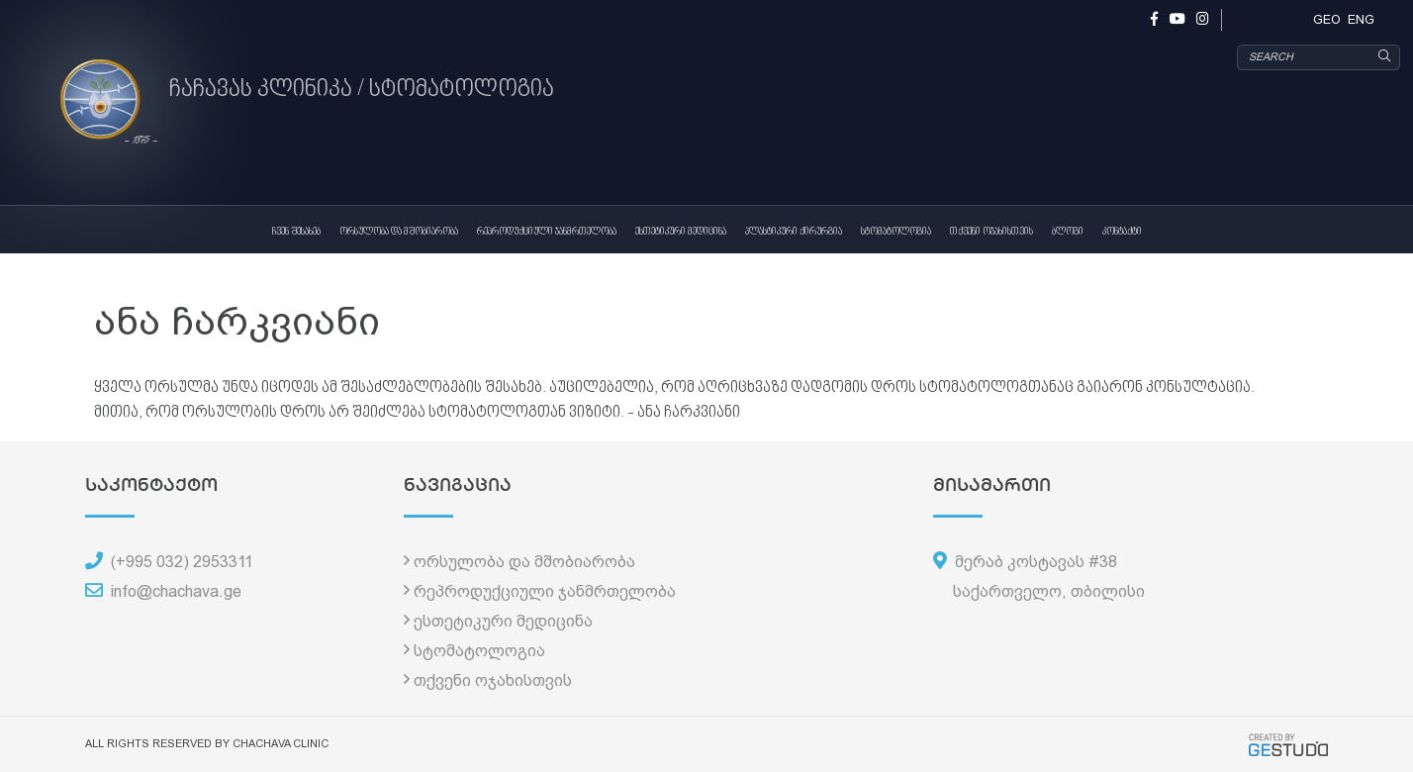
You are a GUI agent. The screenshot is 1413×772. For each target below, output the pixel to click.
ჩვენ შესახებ (296, 232)
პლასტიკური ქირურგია (793, 232)
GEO (1327, 19)
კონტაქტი (1122, 232)
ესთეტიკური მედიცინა (680, 232)
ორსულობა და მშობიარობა (398, 232)
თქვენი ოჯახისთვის (991, 232)
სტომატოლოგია (896, 232)
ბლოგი (1067, 232)
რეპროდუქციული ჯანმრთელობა (546, 232)
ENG (1361, 19)
